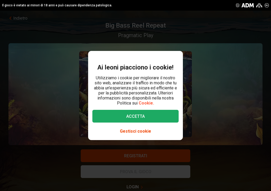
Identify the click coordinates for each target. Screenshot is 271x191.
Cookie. (146, 103)
